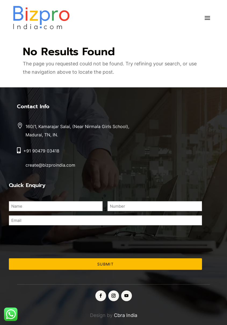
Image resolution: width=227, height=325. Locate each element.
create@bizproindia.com (50, 165)
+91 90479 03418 (41, 151)
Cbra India (125, 315)
